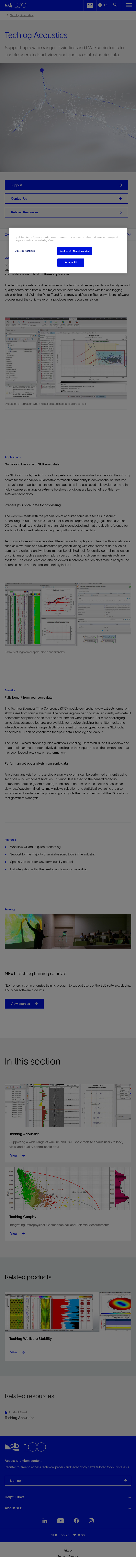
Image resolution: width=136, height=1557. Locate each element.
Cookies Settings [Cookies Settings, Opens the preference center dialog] (25, 251)
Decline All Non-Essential (75, 251)
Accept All (70, 262)
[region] (68, 250)
